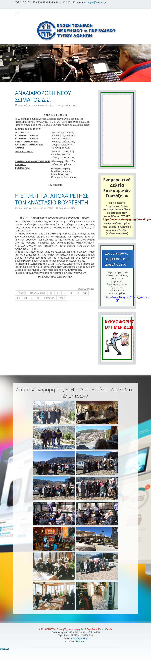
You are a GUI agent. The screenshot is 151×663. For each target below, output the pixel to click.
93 (18, 297)
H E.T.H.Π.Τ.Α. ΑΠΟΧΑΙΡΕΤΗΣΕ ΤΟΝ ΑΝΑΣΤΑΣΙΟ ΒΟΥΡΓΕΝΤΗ (52, 199)
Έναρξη (21, 292)
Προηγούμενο (37, 292)
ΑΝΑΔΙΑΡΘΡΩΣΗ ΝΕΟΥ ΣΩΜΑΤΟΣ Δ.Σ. (43, 96)
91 (78, 292)
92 (85, 292)
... (65, 292)
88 (58, 292)
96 (38, 297)
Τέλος (62, 297)
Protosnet (81, 641)
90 (71, 292)
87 (50, 292)
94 (25, 297)
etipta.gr (4, 648)
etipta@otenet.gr (96, 2)
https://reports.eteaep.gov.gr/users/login (127, 219)
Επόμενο (49, 297)
